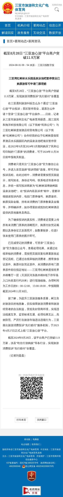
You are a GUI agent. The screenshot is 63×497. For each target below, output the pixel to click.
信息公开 (55, 25)
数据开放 (55, 32)
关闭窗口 (41, 419)
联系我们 (36, 444)
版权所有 (6, 449)
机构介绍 (23, 25)
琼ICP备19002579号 (29, 463)
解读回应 (8, 32)
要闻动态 (39, 25)
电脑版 (36, 439)
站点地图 (25, 444)
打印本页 (21, 419)
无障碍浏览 (57, 5)
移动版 (27, 439)
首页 (8, 25)
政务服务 (23, 32)
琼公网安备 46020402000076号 (37, 466)
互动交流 (39, 32)
